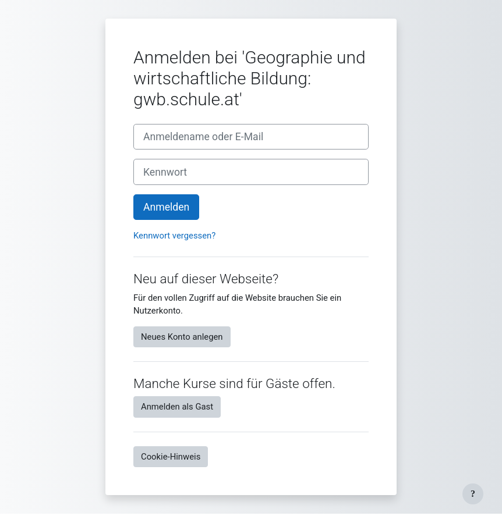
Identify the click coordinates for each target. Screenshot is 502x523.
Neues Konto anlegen (182, 337)
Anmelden (166, 207)
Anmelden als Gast (177, 406)
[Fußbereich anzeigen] (472, 493)
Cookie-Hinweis (170, 456)
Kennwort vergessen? (174, 235)
